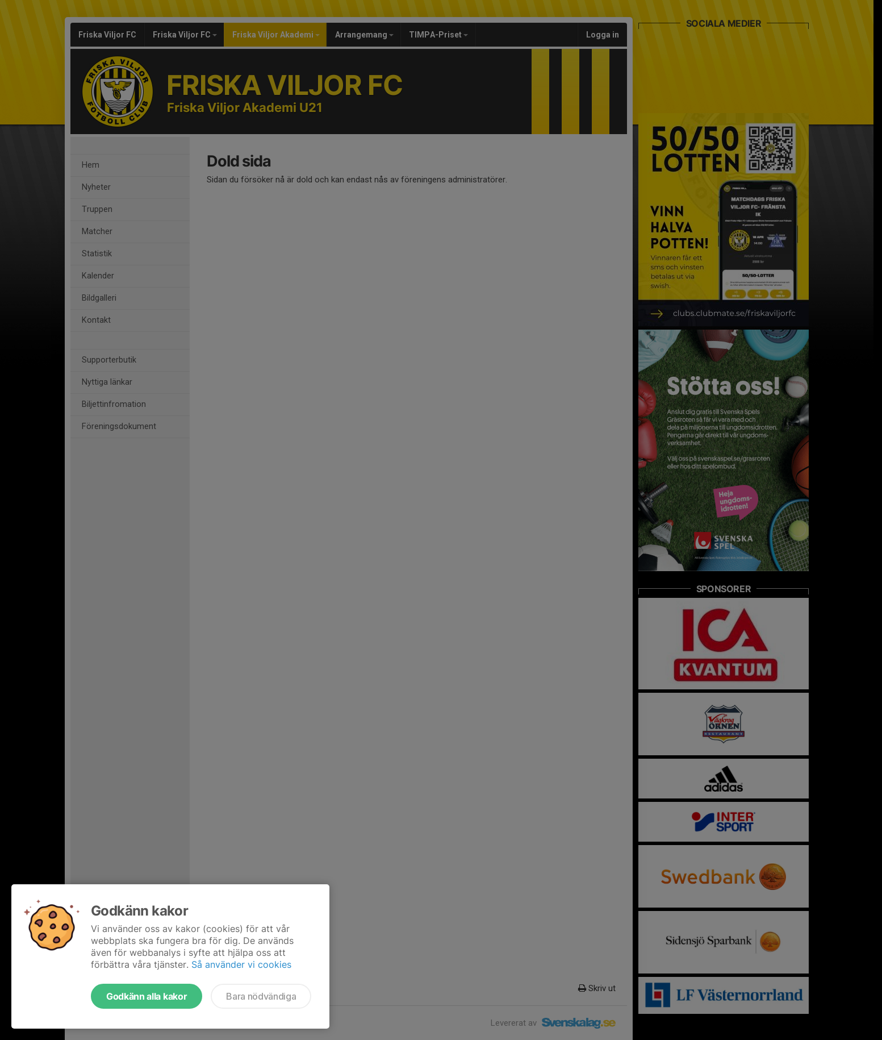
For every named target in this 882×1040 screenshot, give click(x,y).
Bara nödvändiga (261, 996)
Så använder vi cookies (241, 964)
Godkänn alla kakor (146, 996)
